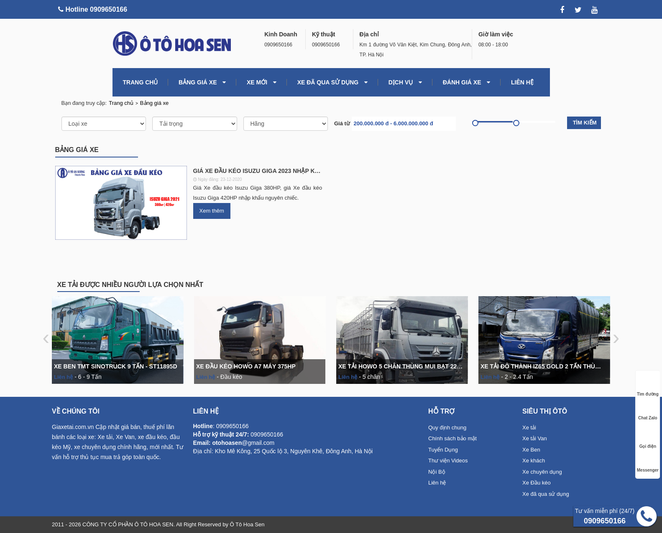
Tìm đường (648, 386)
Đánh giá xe (467, 82)
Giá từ (342, 123)
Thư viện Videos (448, 460)
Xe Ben (531, 450)
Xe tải (529, 427)
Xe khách (533, 460)
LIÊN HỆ (522, 82)
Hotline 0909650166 (92, 9)
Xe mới (261, 82)
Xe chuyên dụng (542, 472)
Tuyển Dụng (443, 450)
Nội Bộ (436, 472)
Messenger (648, 462)
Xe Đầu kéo (536, 483)
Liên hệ (437, 483)
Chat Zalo (647, 410)
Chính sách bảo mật (452, 438)
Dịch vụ (405, 82)
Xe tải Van (534, 438)
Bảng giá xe (202, 82)
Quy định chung (447, 427)
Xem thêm (211, 211)
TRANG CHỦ (140, 82)
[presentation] (48, 337)
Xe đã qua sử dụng (332, 82)
